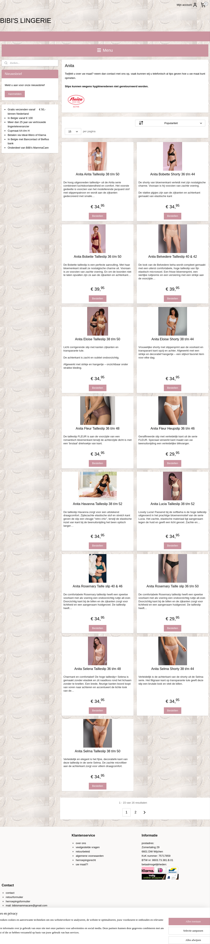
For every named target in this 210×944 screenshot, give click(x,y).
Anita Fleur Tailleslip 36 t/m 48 (97, 428)
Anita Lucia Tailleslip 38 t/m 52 (173, 504)
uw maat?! (82, 864)
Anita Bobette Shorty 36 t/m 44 (172, 174)
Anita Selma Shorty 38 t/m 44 (172, 668)
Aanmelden (15, 93)
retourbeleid (83, 851)
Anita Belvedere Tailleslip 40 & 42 (172, 256)
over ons (81, 843)
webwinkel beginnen (115, 936)
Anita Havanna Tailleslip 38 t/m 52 (97, 504)
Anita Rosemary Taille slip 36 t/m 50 (172, 586)
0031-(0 (14, 909)
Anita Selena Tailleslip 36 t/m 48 (97, 668)
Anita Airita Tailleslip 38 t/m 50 (97, 174)
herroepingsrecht (86, 860)
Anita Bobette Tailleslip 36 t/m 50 (97, 256)
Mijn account (187, 4)
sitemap (94, 936)
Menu (105, 50)
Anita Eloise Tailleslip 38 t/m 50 (97, 339)
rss (101, 936)
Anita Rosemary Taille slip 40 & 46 (97, 586)
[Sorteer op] (170, 123)
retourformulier (14, 897)
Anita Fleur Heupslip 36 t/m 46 (173, 428)
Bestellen (97, 215)
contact (10, 892)
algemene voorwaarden (90, 855)
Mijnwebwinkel (146, 936)
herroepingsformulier (18, 901)
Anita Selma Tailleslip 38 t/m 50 (97, 751)
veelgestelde (83, 847)
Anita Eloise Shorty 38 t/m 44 (172, 339)
